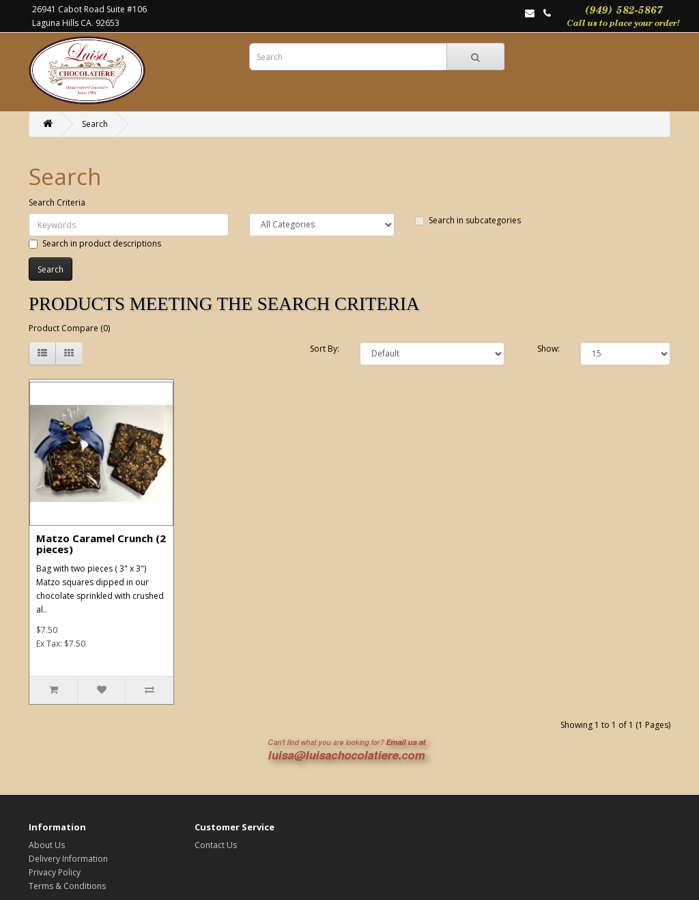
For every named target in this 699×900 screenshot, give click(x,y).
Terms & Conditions (67, 886)
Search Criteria (57, 202)
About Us (47, 845)
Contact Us (216, 845)
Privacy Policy (55, 872)
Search (95, 124)
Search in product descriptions (95, 243)
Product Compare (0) (69, 328)
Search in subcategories (468, 220)
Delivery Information (68, 858)
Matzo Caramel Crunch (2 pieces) (101, 544)
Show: (548, 348)
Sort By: (324, 348)
